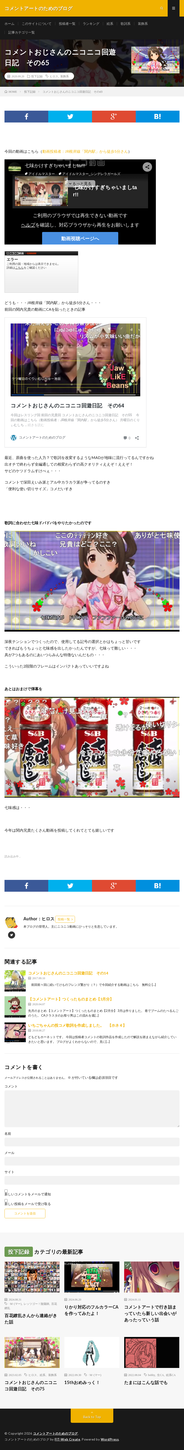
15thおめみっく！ (82, 1382)
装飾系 (143, 24)
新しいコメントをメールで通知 (27, 1194)
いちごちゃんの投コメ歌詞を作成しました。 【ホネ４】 (77, 1025)
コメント (11, 1086)
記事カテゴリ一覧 (21, 32)
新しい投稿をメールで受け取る (27, 1204)
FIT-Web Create (67, 1439)
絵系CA (171, 1374)
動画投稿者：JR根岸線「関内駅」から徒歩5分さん (85, 151)
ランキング (91, 24)
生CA (160, 1374)
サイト (9, 1172)
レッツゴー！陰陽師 (36, 1303)
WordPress (110, 1439)
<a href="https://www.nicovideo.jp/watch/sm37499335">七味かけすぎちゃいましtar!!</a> (41, 272)
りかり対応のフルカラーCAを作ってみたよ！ (91, 1310)
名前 (7, 1133)
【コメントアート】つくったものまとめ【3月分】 (71, 999)
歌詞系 (126, 24)
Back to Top (92, 1417)
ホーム (9, 24)
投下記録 (37, 76)
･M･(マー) (15, 1303)
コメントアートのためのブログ (55, 1433)
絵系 (110, 24)
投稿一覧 (64, 919)
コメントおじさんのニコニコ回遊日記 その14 (68, 973)
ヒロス (54, 76)
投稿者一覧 (67, 24)
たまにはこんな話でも (146, 1382)
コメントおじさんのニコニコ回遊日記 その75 (30, 1385)
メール (9, 1152)
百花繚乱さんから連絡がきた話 (30, 1318)
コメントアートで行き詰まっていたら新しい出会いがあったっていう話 (150, 1313)
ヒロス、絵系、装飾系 (42, 1374)
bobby (151, 1374)
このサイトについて (37, 24)
